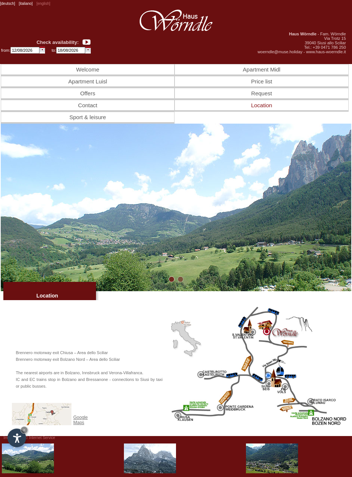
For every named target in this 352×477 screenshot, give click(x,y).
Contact (87, 105)
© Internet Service (40, 438)
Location (261, 105)
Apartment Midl (262, 69)
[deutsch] (7, 3)
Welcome (87, 69)
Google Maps (80, 420)
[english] (43, 3)
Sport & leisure (87, 117)
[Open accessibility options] (16, 438)
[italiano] (26, 3)
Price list (261, 81)
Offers (87, 93)
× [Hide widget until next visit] (24, 430)
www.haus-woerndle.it (326, 52)
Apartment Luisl (87, 81)
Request (261, 93)
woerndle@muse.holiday (280, 52)
